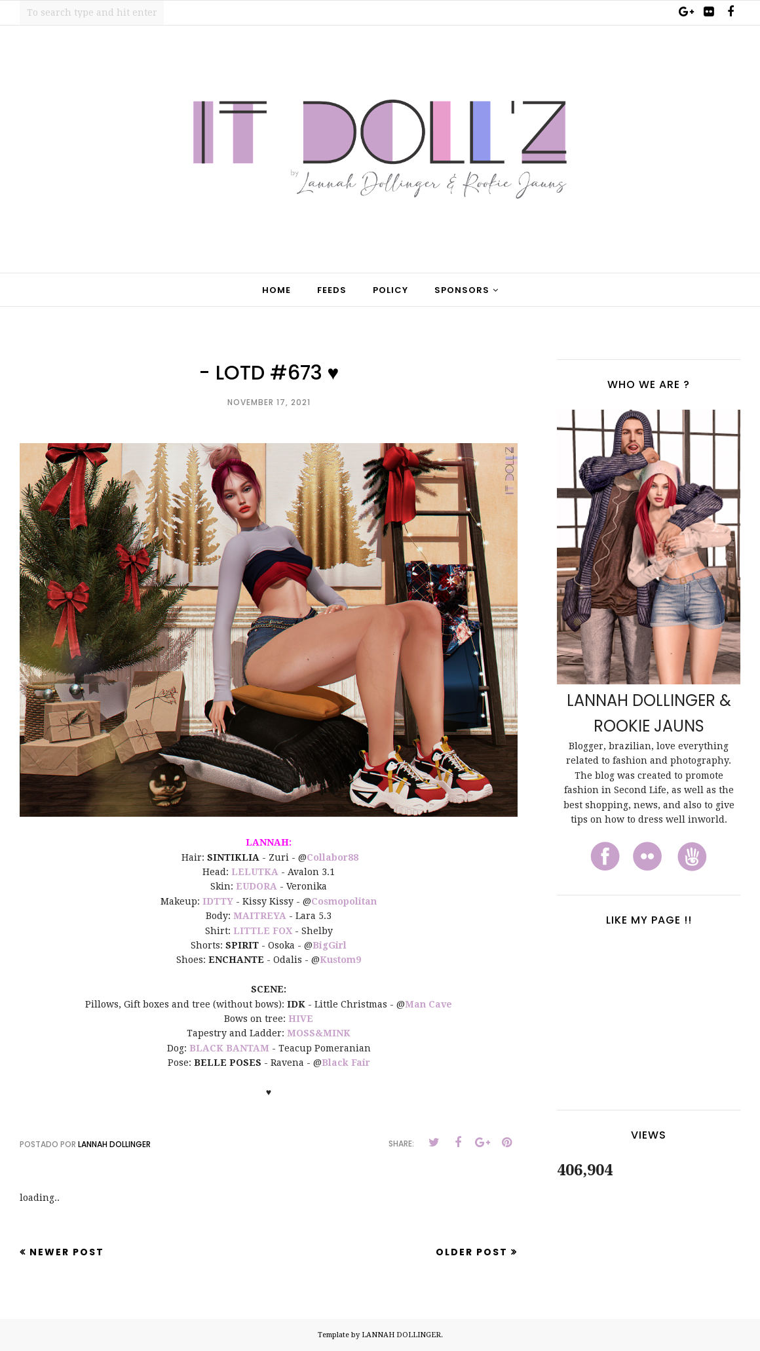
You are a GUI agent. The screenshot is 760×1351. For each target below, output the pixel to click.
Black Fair (346, 1062)
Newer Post (66, 1252)
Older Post (472, 1252)
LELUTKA (254, 872)
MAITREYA (259, 915)
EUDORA (256, 886)
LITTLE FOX (262, 931)
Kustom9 (340, 959)
